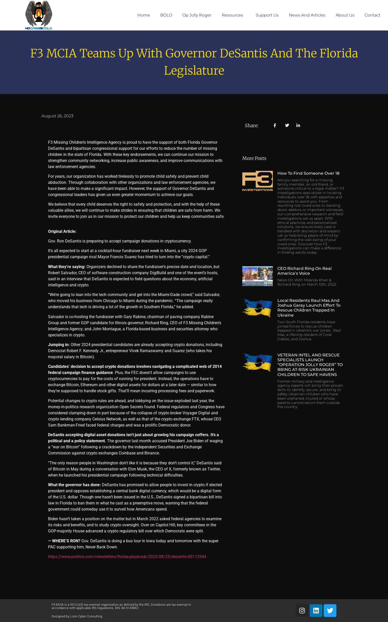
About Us (345, 15)
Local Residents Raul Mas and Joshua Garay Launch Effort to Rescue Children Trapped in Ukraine (308, 308)
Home (143, 15)
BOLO (166, 15)
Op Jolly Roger (197, 15)
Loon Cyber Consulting (86, 616)
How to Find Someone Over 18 (308, 173)
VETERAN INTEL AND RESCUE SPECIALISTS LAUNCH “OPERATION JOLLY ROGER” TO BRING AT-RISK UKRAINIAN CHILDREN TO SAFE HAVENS (310, 365)
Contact (372, 15)
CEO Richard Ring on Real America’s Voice (304, 271)
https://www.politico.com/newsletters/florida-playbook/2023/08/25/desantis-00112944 (127, 556)
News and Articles (307, 15)
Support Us (267, 15)
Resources (234, 15)
